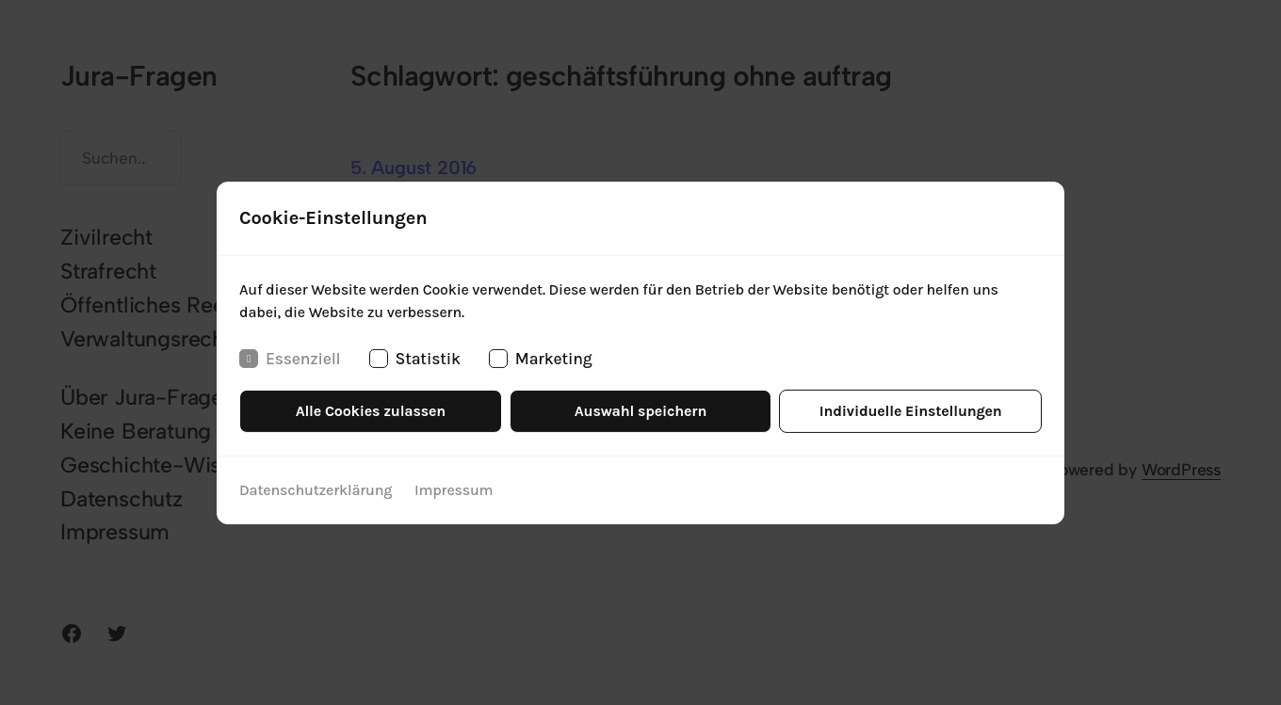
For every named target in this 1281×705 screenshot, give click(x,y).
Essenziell (290, 357)
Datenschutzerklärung (315, 490)
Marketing (540, 357)
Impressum (453, 490)
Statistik (415, 357)
